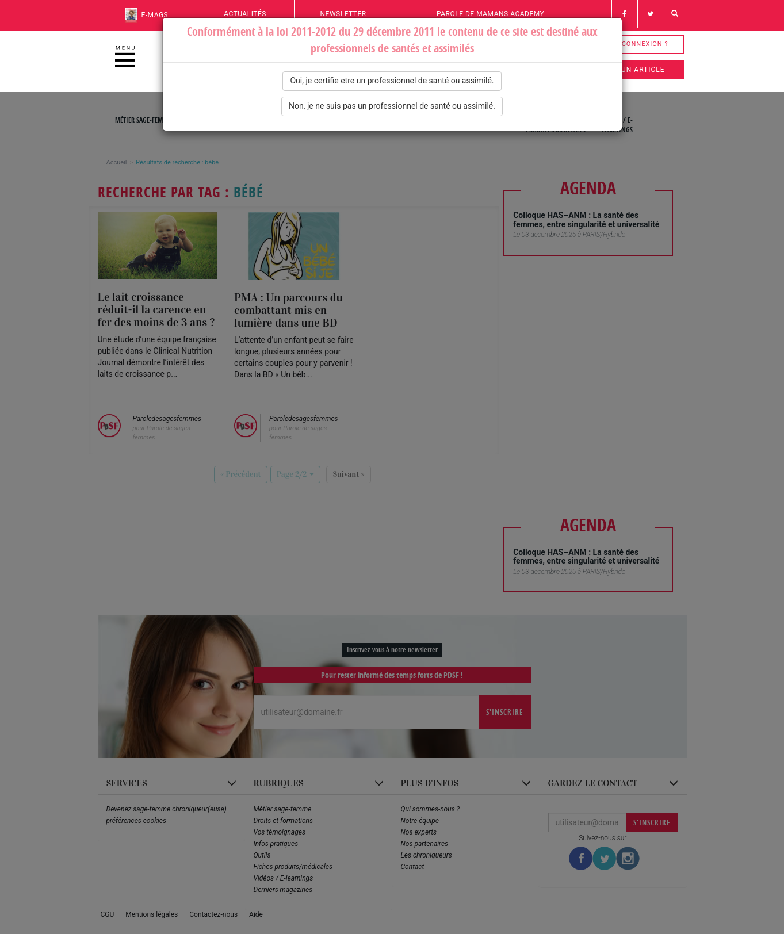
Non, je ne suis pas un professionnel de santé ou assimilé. (392, 105)
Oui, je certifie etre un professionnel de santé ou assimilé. (392, 80)
